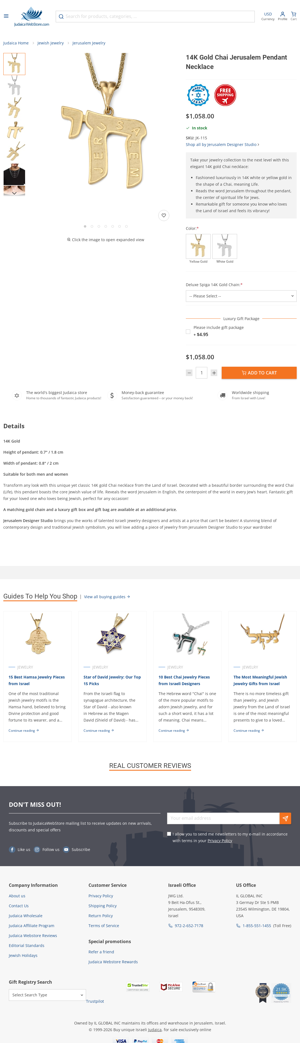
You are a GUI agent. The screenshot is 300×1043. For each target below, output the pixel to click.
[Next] (14, 193)
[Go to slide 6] (119, 226)
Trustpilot (95, 1001)
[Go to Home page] (31, 16)
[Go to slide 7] (126, 226)
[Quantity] (201, 373)
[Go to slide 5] (112, 226)
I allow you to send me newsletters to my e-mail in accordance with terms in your (230, 837)
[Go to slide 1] (85, 226)
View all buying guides (107, 596)
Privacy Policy (220, 840)
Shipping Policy (103, 905)
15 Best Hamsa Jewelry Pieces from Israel (37, 680)
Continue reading (24, 730)
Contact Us (19, 905)
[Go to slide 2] (92, 226)
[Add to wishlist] (163, 215)
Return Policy (101, 915)
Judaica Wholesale (25, 915)
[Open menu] (6, 16)
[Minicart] (294, 17)
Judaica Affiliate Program (31, 925)
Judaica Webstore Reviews (33, 935)
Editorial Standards (26, 945)
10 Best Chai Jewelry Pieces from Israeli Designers (184, 680)
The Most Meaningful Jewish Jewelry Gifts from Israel (260, 680)
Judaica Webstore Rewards (113, 961)
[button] (105, 126)
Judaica (155, 1029)
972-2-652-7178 (189, 925)
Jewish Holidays (23, 955)
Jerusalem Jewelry (89, 43)
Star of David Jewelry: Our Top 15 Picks (112, 680)
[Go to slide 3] (99, 226)
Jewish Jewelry (51, 43)
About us (17, 895)
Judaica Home (16, 43)
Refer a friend (101, 951)
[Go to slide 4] (106, 226)
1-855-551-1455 (257, 925)
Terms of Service (104, 925)
